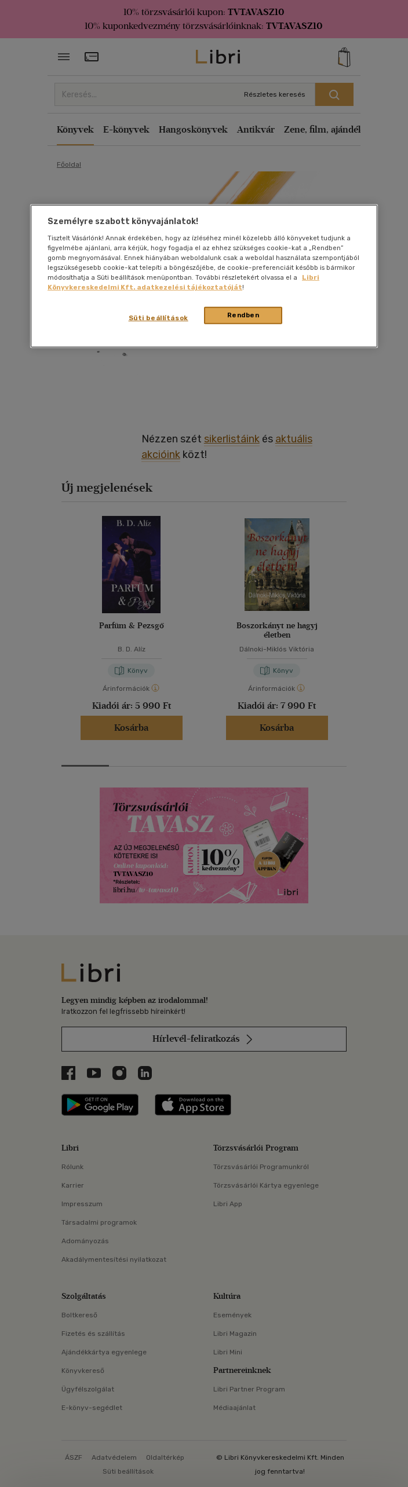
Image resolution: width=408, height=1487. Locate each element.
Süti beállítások (158, 318)
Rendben (243, 315)
